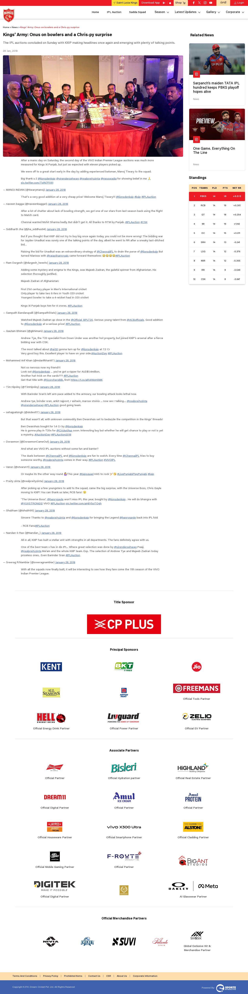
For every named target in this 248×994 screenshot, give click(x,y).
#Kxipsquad (87, 474)
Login (240, 3)
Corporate (233, 12)
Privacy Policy (50, 976)
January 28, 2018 (56, 190)
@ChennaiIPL (105, 252)
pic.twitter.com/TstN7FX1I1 (37, 183)
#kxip (137, 197)
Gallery (211, 12)
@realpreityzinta (90, 179)
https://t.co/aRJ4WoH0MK (87, 380)
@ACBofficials (135, 320)
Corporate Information (145, 976)
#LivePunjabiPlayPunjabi (132, 474)
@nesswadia (109, 179)
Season (160, 12)
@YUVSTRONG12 (32, 503)
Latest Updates (185, 12)
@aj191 (54, 349)
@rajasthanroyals (58, 256)
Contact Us (94, 976)
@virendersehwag (67, 179)
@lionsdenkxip (46, 179)
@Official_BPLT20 (82, 320)
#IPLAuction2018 (61, 435)
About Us (122, 976)
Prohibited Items (73, 976)
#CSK (144, 222)
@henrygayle (55, 499)
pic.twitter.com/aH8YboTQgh (84, 503)
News (196, 99)
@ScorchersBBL (54, 380)
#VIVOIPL (109, 460)
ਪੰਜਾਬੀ (223, 3)
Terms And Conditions (24, 976)
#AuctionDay (99, 353)
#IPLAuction (149, 197)
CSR (108, 976)
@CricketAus (64, 430)
